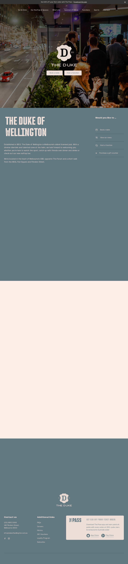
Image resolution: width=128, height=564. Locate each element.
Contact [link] (106, 10)
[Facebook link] (4, 538)
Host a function (73, 73)
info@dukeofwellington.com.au (16, 533)
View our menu (109, 137)
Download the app (80, 2)
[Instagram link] (8, 538)
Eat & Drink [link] (22, 10)
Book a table (54, 73)
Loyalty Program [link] (43, 538)
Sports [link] (96, 10)
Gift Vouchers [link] (42, 534)
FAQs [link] (39, 523)
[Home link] (64, 499)
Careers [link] (40, 527)
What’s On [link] (56, 10)
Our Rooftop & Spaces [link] (39, 10)
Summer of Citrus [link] (71, 10)
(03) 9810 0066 (10, 523)
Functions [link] (86, 10)
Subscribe (41, 542)
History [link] (40, 530)
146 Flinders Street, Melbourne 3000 (11, 526)
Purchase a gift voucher (109, 153)
